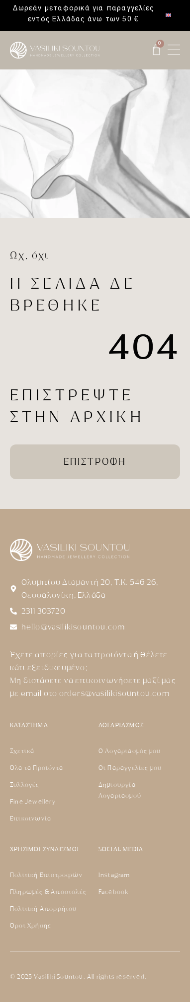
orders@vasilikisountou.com (114, 693)
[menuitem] (168, 15)
